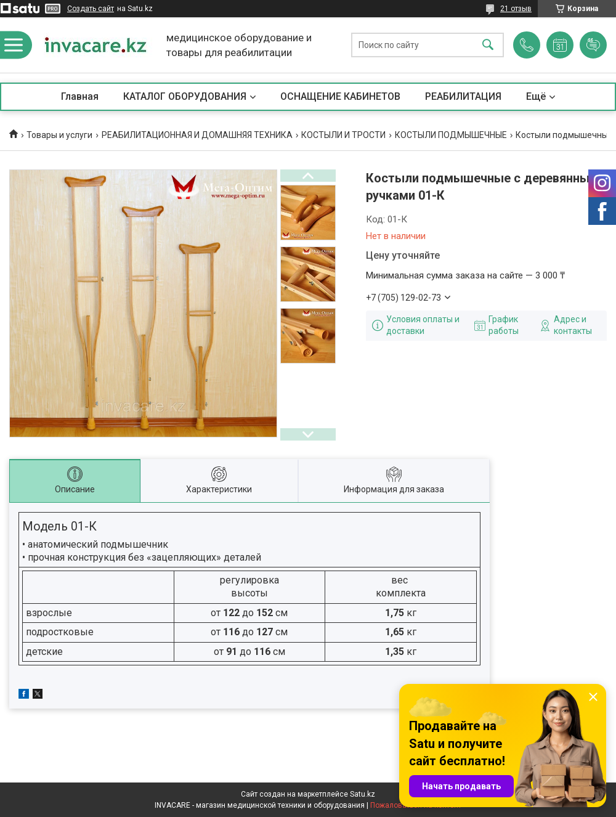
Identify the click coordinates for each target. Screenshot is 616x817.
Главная (80, 96)
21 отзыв (516, 8)
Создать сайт (90, 8)
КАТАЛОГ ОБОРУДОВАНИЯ (184, 96)
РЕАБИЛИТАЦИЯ (463, 96)
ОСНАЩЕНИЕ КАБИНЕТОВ (340, 96)
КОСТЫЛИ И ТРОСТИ (343, 135)
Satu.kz (362, 794)
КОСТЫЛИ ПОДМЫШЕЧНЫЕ (451, 135)
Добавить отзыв (593, 45)
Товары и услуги (59, 135)
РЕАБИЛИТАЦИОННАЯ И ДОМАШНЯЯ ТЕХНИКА (197, 135)
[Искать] (488, 45)
